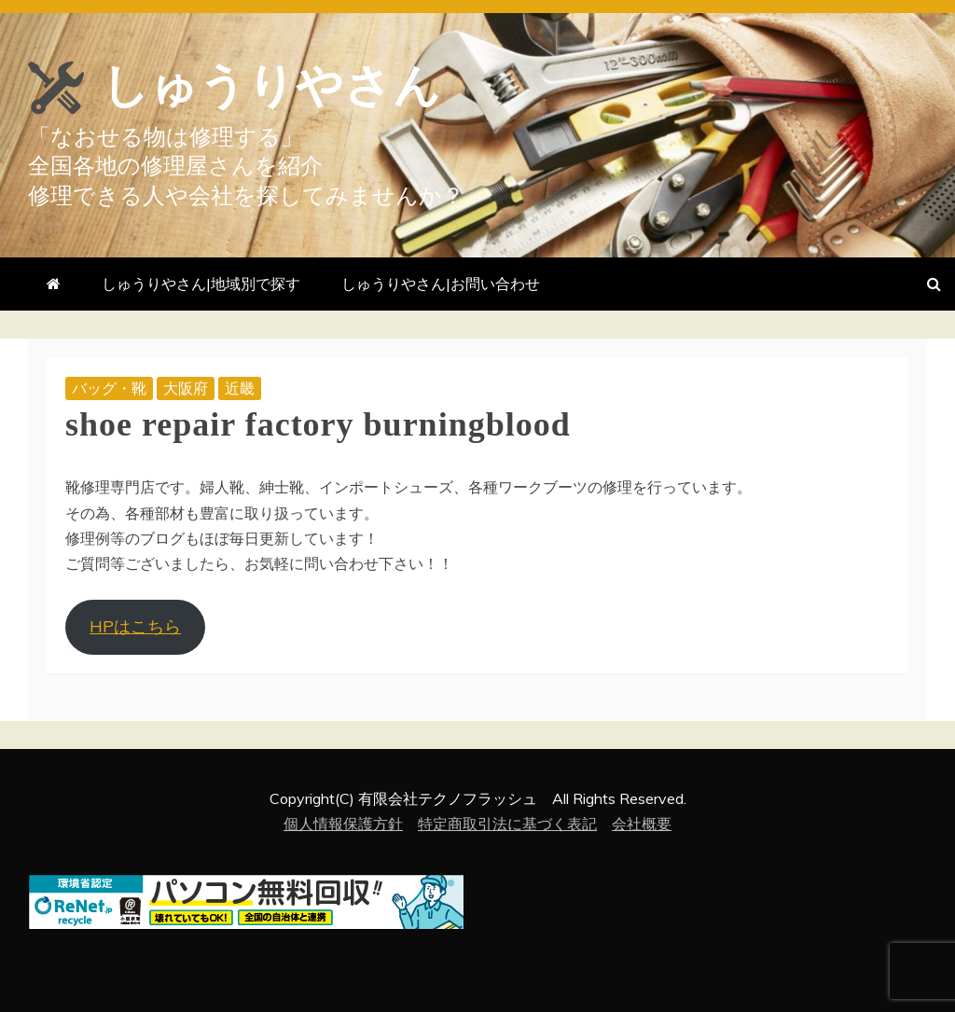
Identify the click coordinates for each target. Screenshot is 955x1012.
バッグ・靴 (109, 388)
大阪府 (185, 388)
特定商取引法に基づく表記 (507, 823)
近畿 (240, 388)
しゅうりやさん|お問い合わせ (440, 283)
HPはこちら (135, 626)
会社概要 (641, 823)
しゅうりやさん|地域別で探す (201, 283)
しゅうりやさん (271, 86)
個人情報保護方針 (343, 823)
